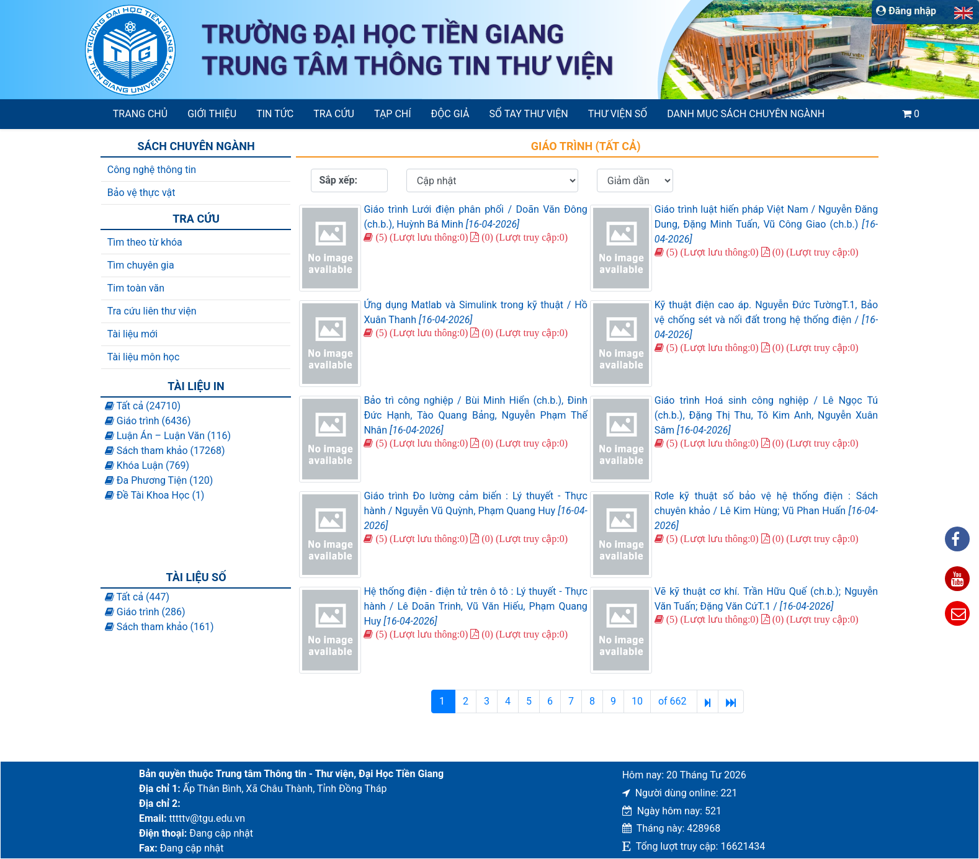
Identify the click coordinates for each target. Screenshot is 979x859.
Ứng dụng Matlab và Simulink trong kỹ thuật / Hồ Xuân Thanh (475, 312)
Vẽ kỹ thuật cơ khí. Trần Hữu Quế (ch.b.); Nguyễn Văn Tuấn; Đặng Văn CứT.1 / (766, 598)
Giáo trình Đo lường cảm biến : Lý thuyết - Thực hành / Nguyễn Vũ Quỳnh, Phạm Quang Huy (475, 511)
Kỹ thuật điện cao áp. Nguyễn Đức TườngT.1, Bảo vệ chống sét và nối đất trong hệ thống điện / (766, 319)
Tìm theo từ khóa (144, 242)
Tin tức (274, 114)
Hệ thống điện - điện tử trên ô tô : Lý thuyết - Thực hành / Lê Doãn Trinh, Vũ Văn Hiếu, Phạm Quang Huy (475, 606)
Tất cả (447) (137, 597)
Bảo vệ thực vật (141, 192)
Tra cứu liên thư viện (152, 311)
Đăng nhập (906, 11)
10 (637, 701)
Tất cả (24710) (143, 406)
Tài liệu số (196, 577)
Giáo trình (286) (145, 612)
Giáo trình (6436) (148, 421)
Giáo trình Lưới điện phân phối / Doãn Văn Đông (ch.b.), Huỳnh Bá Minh (475, 216)
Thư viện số (618, 114)
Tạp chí (392, 114)
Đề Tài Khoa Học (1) (155, 495)
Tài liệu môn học (143, 357)
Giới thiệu (211, 114)
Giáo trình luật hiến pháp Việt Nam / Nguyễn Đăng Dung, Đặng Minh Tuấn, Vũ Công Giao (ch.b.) (766, 224)
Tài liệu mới (132, 334)
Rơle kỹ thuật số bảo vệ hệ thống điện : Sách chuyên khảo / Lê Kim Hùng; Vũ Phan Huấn (766, 511)
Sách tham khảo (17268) (165, 450)
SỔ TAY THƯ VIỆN (529, 114)
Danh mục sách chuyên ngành (746, 114)
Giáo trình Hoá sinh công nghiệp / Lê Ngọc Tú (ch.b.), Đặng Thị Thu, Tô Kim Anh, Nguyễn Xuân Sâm (766, 415)
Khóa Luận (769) (147, 465)
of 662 (673, 701)
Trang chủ (140, 114)
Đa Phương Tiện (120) (159, 480)
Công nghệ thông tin (151, 170)
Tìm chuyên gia (140, 265)
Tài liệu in (196, 386)
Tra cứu (333, 114)
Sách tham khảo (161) (159, 627)
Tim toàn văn (135, 288)
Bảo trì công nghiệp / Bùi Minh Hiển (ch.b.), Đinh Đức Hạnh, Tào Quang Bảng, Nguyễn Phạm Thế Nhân (475, 415)
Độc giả (450, 114)
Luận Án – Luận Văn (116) (168, 436)
